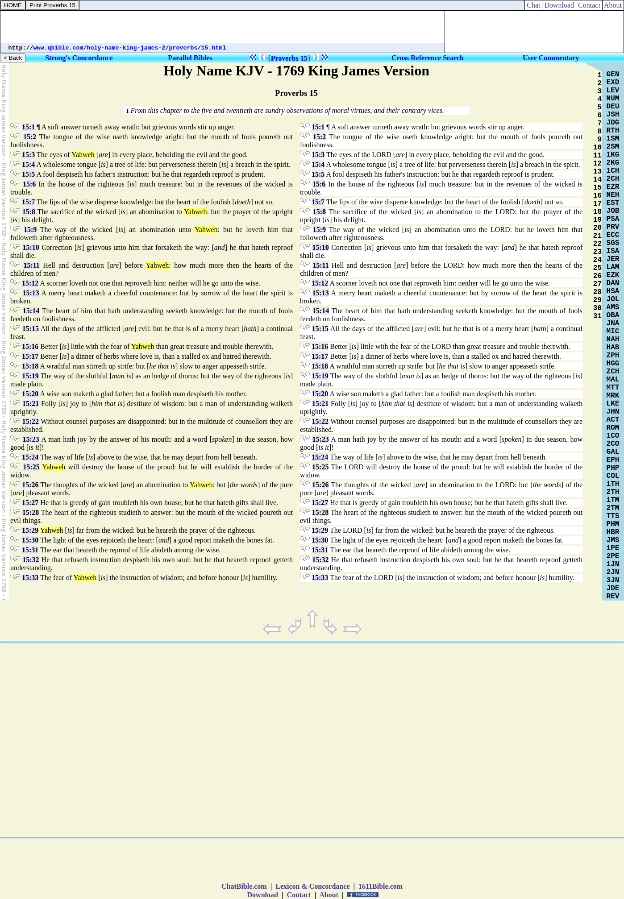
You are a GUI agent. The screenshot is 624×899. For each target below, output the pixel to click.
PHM (613, 524)
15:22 (30, 421)
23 (597, 252)
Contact (589, 5)
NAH (613, 340)
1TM (613, 500)
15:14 (31, 311)
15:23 (30, 439)
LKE (613, 404)
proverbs (183, 48)
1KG (613, 155)
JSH (613, 115)
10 (597, 148)
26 (597, 276)
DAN (613, 283)
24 (597, 260)
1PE (613, 548)
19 (597, 220)
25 (597, 268)
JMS (613, 540)
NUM (613, 99)
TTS (613, 516)
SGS (613, 243)
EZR (613, 187)
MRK (613, 396)
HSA (613, 291)
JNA (613, 323)
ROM (613, 428)
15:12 (30, 283)
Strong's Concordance (78, 58)
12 (597, 164)
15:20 (30, 394)
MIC (613, 331)
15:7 (28, 202)
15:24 (30, 457)
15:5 (28, 174)
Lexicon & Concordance (312, 886)
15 (597, 188)
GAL (613, 452)
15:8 (28, 211)
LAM (613, 267)
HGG (613, 364)
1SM (613, 139)
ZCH (613, 372)
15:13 (31, 293)
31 (597, 316)
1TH (613, 484)
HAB (613, 348)
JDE (613, 588)
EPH (613, 460)
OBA (613, 315)
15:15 (30, 328)
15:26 (30, 485)
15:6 (29, 184)
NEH (613, 195)
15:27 (30, 502)
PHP (613, 468)
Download (559, 5)
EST (613, 203)
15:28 (30, 512)
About (613, 5)
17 (597, 204)
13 (597, 172)
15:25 (31, 467)
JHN (613, 412)
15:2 (29, 137)
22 (597, 244)
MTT (613, 388)
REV (613, 596)
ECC (613, 235)
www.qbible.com (58, 48)
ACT (613, 420)
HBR (613, 532)
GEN (613, 74)
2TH (613, 492)
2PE (613, 556)
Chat (533, 5)
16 (597, 196)
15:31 (30, 550)
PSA (613, 219)
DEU (613, 107)
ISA (613, 251)
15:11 (31, 265)
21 (597, 236)
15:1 (28, 127)
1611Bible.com (380, 886)
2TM (613, 508)
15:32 (30, 559)
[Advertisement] (222, 26)
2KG (613, 163)
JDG (613, 123)
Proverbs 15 (289, 58)
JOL (613, 299)
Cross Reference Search (427, 58)
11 (597, 156)
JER (613, 259)
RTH (613, 131)
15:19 (30, 376)
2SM (613, 147)
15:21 (30, 403)
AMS (613, 307)
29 (597, 300)
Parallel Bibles (190, 58)
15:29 (30, 530)
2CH (613, 179)
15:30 (30, 540)
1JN (613, 564)
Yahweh (83, 154)
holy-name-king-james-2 (126, 48)
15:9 (30, 229)
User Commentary (551, 58)
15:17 (30, 356)
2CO (613, 444)
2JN (613, 572)
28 (597, 292)
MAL (613, 380)
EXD (613, 83)
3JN (613, 580)
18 (597, 212)
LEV (613, 91)
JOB (613, 211)
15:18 (30, 366)
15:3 (28, 154)
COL (613, 476)
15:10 (30, 247)
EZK (613, 275)
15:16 (30, 346)
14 (597, 180)
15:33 (30, 577)
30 (597, 308)
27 (597, 284)
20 (597, 228)
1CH (613, 171)
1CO (613, 436)
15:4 (28, 164)
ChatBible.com (244, 886)
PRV (613, 227)
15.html (213, 48)
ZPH (613, 356)
